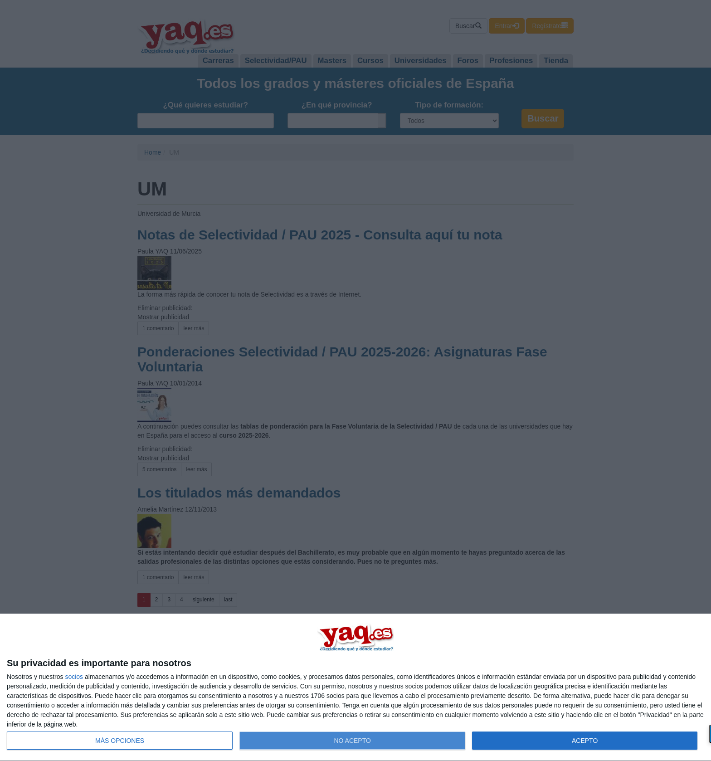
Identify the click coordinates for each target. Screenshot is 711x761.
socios (74, 676)
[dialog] (355, 687)
